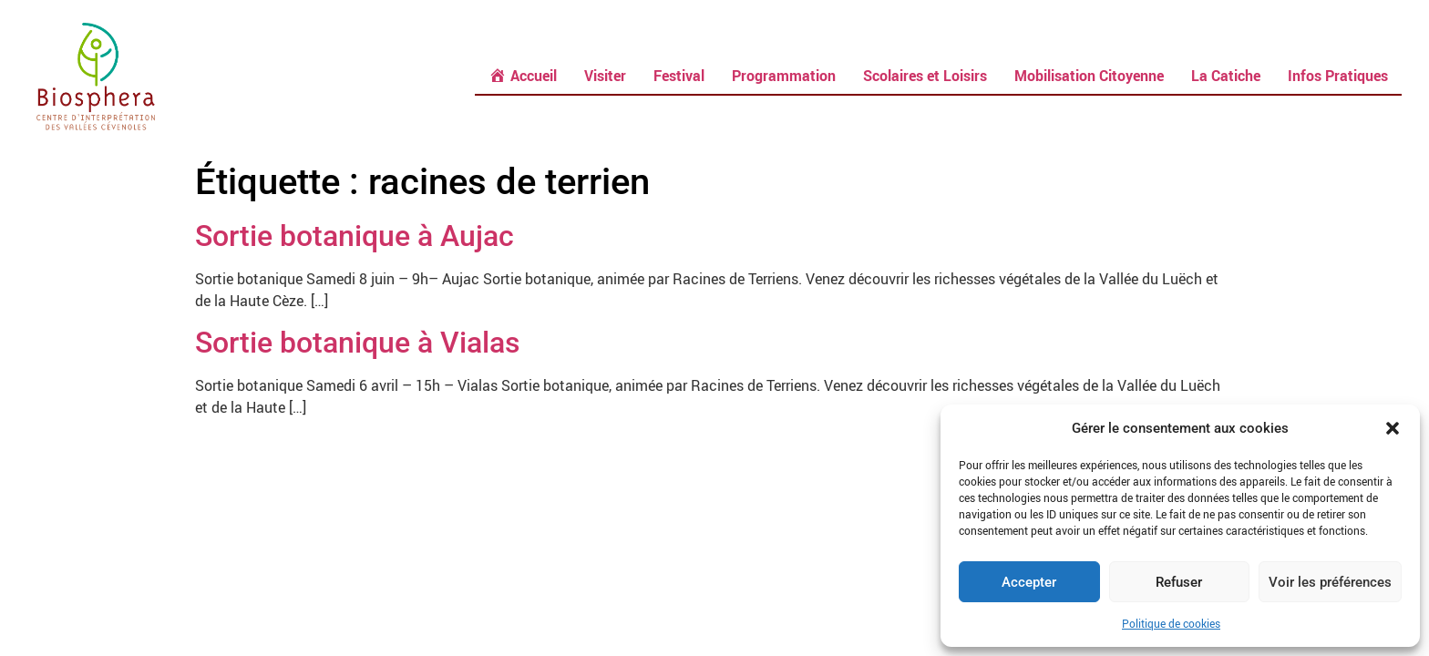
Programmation (784, 76)
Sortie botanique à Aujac (354, 236)
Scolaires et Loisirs (925, 76)
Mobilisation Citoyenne (1089, 76)
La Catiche (1225, 76)
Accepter (1029, 582)
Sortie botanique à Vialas (357, 342)
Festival (678, 76)
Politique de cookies (1171, 623)
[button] (1392, 428)
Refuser (1179, 582)
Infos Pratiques (1338, 76)
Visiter (605, 76)
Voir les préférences (1330, 582)
